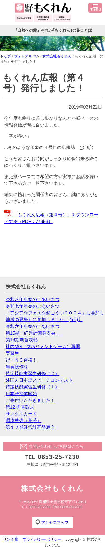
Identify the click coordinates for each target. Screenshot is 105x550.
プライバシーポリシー (42, 539)
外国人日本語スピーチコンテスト (39, 380)
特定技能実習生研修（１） (32, 387)
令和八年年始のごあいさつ (32, 299)
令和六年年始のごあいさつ (32, 326)
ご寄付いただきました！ (30, 400)
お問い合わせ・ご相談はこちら (56, 446)
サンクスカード (21, 413)
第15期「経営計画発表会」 (33, 333)
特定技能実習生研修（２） (32, 373)
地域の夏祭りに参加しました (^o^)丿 (44, 319)
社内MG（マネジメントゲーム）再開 (43, 346)
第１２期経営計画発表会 (30, 427)
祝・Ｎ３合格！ (21, 360)
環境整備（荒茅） (23, 420)
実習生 (12, 353)
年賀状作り (17, 366)
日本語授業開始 (21, 393)
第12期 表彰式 (20, 407)
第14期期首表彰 (22, 339)
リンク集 (10, 539)
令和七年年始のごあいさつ (32, 306)
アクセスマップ (55, 522)
